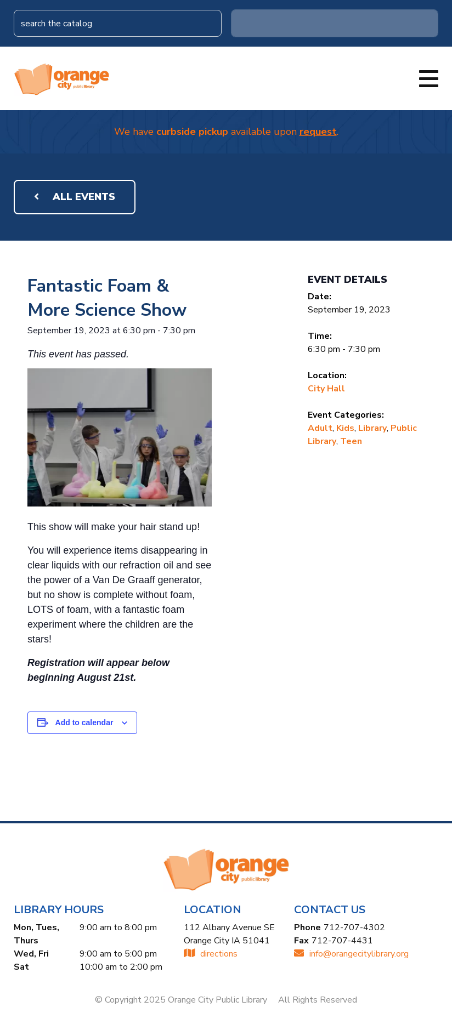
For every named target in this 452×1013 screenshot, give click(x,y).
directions (211, 954)
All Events (74, 196)
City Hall (326, 389)
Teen (351, 441)
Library (372, 428)
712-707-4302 (354, 927)
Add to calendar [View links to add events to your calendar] (84, 722)
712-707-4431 (342, 941)
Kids (345, 428)
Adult (320, 428)
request (318, 131)
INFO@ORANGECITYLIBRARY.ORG (351, 954)
